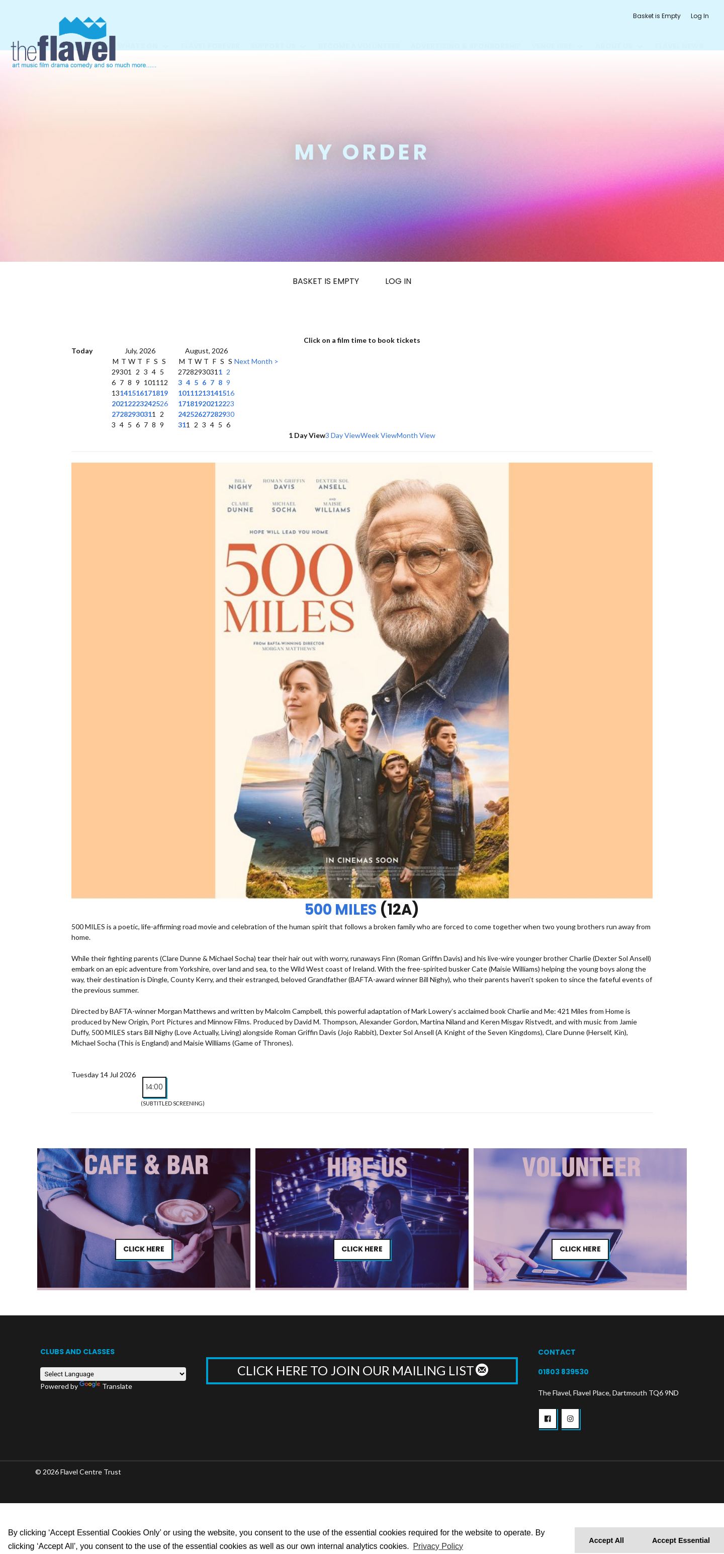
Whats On (138, 34)
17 (148, 393)
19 (164, 393)
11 (190, 393)
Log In (700, 16)
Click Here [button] (144, 1249)
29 (132, 414)
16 (140, 393)
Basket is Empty (657, 16)
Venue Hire (551, 34)
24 (148, 403)
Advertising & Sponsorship (466, 34)
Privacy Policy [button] (438, 1546)
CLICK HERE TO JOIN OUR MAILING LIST (362, 1370)
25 (156, 403)
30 (140, 414)
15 (132, 393)
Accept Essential (681, 1540)
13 (206, 393)
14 (124, 393)
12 (198, 393)
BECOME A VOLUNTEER (359, 34)
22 (132, 403)
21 (124, 403)
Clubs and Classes (77, 1352)
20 (116, 403)
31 (148, 414)
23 (140, 403)
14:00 (154, 1087)
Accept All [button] (606, 1540)
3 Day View (342, 435)
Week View (378, 435)
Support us (273, 34)
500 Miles (341, 910)
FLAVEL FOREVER (210, 34)
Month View (416, 435)
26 (164, 403)
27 (116, 414)
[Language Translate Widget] (113, 1374)
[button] (547, 1418)
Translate (105, 1386)
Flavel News (679, 34)
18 (156, 393)
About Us (613, 34)
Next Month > (256, 361)
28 (124, 414)
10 (182, 393)
